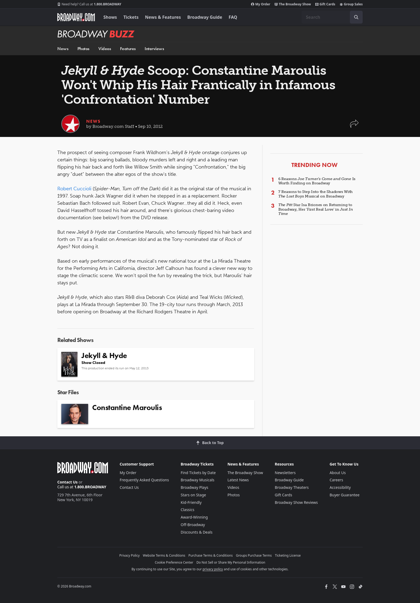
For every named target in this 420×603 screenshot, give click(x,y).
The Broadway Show (293, 4)
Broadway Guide (204, 17)
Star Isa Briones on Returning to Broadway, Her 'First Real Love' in (315, 209)
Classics (187, 509)
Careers (336, 479)
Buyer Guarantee (344, 494)
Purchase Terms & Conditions (211, 555)
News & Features (163, 17)
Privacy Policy (129, 555)
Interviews (154, 48)
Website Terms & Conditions (164, 555)
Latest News (238, 479)
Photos (83, 48)
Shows (110, 17)
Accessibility (340, 487)
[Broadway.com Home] (76, 17)
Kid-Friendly (191, 502)
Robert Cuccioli (74, 189)
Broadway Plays (194, 487)
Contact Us (67, 482)
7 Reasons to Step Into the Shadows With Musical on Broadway (315, 194)
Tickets (131, 17)
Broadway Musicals (198, 479)
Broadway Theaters (292, 487)
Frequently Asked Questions (144, 479)
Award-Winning (194, 517)
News (62, 48)
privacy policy (212, 569)
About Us (337, 472)
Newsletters (285, 472)
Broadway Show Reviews (296, 502)
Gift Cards (325, 4)
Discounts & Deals (197, 532)
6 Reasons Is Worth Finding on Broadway (316, 181)
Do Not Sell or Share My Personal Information (230, 562)
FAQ (233, 17)
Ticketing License (288, 555)
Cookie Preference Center (174, 562)
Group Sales (351, 4)
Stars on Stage (193, 494)
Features (128, 48)
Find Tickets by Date (198, 472)
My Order (260, 4)
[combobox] (332, 17)
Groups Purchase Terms (254, 555)
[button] (354, 126)
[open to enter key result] (356, 17)
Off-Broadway (193, 524)
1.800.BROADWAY (89, 4)
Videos (104, 48)
